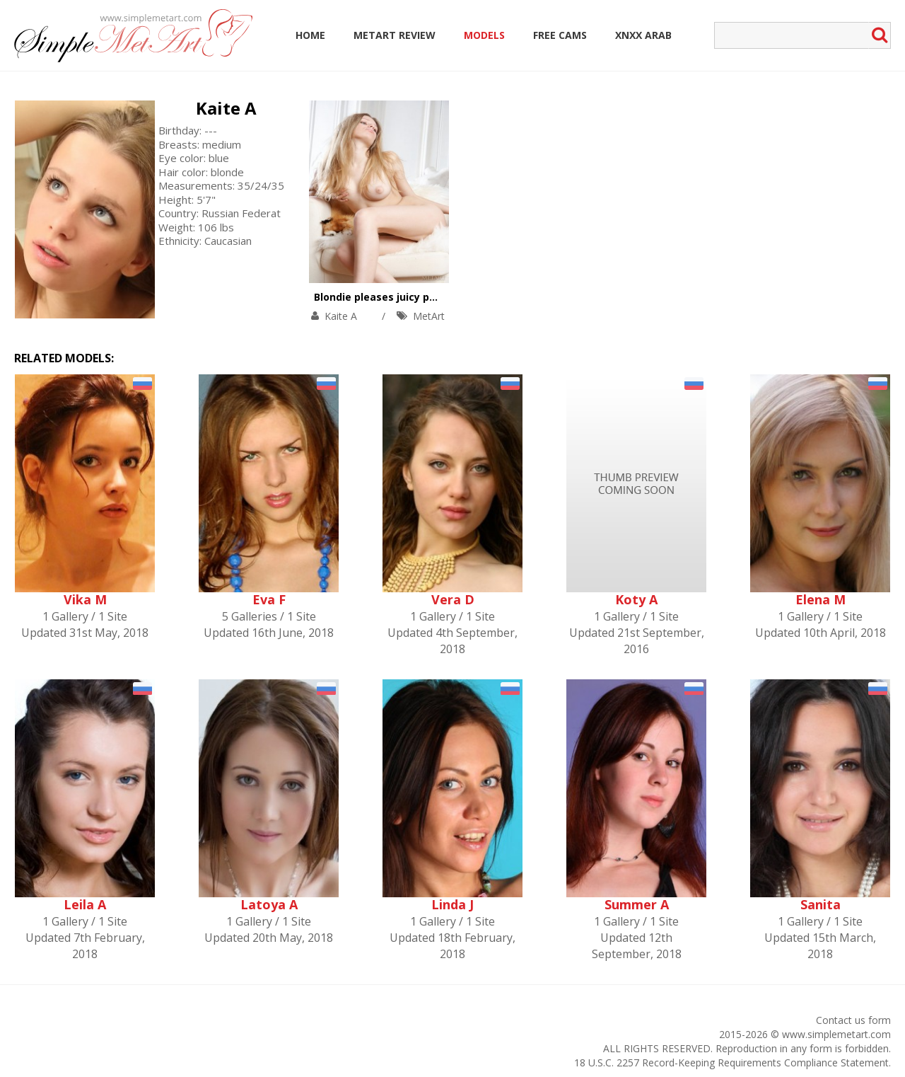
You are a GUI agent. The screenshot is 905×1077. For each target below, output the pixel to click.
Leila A (85, 904)
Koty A (636, 599)
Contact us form (853, 1020)
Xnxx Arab (643, 35)
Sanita (820, 904)
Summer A (637, 904)
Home (310, 35)
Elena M (820, 599)
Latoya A (269, 904)
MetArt (429, 316)
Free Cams (560, 35)
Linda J (452, 904)
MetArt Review (395, 35)
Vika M (85, 599)
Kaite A (226, 108)
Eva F (269, 599)
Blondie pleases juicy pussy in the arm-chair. (427, 297)
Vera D (452, 599)
